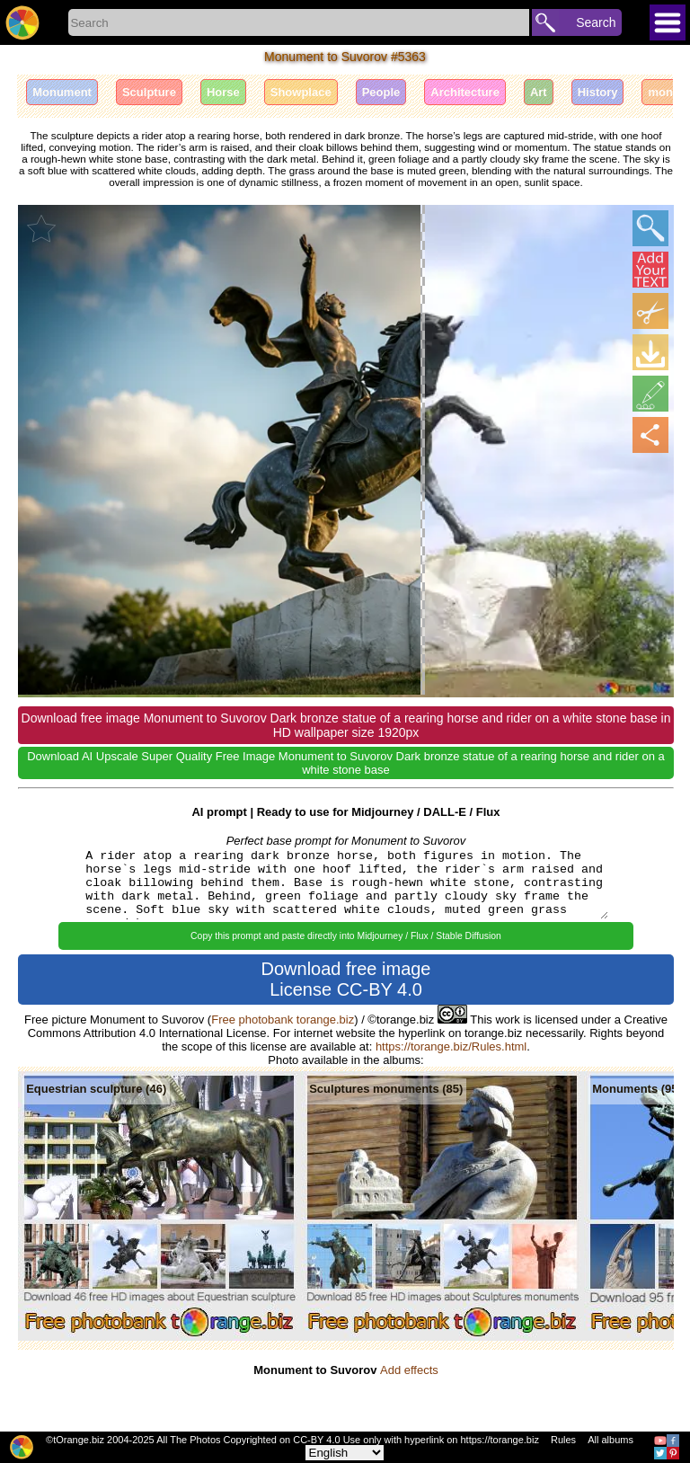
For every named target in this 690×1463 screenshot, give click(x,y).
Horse (223, 92)
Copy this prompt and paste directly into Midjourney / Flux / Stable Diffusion (345, 936)
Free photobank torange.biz (282, 1019)
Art (538, 92)
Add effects (409, 1370)
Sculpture (149, 92)
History (598, 92)
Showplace (301, 92)
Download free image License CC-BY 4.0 (346, 979)
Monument (62, 92)
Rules (563, 1439)
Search (595, 22)
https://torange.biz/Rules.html (451, 1046)
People (381, 92)
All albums (610, 1439)
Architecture (465, 92)
